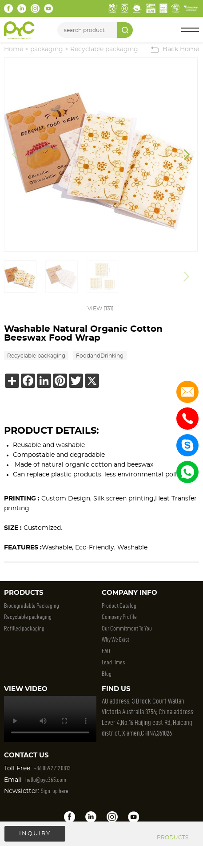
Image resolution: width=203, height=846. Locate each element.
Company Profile (119, 617)
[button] (187, 154)
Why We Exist (115, 639)
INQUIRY (35, 834)
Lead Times (113, 662)
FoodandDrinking (99, 355)
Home (13, 49)
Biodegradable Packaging (31, 605)
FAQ (106, 651)
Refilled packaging (24, 628)
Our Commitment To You (127, 628)
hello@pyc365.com (45, 780)
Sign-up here (54, 791)
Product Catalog (119, 605)
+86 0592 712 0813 (52, 768)
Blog (106, 674)
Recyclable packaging (104, 49)
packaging (46, 49)
